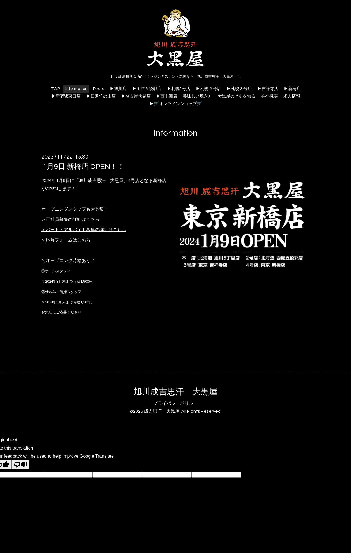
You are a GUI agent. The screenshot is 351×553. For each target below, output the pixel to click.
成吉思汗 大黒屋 (162, 411)
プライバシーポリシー (175, 403)
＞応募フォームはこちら (66, 240)
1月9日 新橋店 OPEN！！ (84, 166)
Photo (98, 89)
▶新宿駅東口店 (66, 96)
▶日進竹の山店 (101, 96)
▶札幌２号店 (208, 89)
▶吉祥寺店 (267, 89)
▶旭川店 (118, 89)
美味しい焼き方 (197, 96)
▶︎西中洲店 (166, 96)
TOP (55, 89)
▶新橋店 (292, 89)
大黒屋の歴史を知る (236, 96)
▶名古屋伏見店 (136, 96)
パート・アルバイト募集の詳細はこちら (86, 230)
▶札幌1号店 (178, 89)
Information (76, 89)
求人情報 (291, 96)
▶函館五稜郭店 (147, 89)
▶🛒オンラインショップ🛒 (176, 104)
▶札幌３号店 (239, 89)
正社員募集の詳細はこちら (72, 219)
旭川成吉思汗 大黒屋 (175, 391)
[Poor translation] (20, 464)
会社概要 (269, 96)
